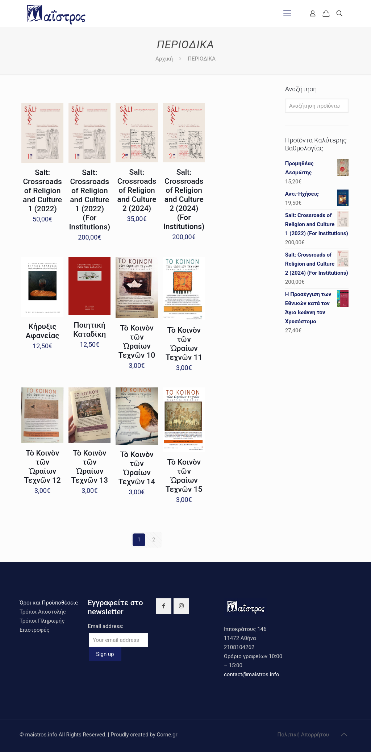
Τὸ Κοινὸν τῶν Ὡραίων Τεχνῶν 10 (136, 342)
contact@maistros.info (251, 674)
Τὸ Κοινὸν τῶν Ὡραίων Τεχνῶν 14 (136, 468)
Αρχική (164, 58)
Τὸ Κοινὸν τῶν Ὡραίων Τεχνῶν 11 (184, 344)
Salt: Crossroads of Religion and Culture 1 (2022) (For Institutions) (90, 199)
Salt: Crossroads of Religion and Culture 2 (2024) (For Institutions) (184, 199)
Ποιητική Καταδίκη (89, 329)
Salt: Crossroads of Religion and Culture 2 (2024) (136, 190)
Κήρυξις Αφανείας (42, 331)
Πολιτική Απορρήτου (303, 734)
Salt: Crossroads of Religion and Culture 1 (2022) (42, 190)
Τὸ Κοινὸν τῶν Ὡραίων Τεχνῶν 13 (89, 467)
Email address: (106, 626)
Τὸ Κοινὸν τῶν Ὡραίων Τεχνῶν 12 (42, 467)
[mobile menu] (287, 13)
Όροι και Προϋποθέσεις (49, 602)
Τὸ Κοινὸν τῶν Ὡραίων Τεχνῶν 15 (184, 476)
